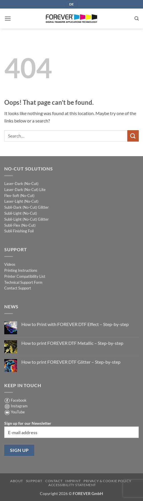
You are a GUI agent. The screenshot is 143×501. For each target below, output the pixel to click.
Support (34, 481)
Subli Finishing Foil (19, 231)
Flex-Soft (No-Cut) (19, 195)
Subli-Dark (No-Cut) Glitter (26, 207)
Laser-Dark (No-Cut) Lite (25, 189)
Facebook (18, 400)
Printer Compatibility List (24, 276)
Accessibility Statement (72, 485)
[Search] (136, 18)
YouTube (18, 412)
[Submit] (133, 135)
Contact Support (17, 288)
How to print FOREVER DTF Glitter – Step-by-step (70, 362)
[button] (7, 18)
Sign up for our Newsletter (71, 429)
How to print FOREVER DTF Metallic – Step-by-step (72, 343)
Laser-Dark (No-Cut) (21, 183)
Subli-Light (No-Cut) (20, 213)
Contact (53, 481)
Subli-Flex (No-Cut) (20, 225)
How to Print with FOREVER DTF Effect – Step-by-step (75, 324)
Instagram (19, 406)
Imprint (73, 481)
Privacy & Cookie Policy (107, 481)
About (16, 481)
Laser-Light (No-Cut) (21, 201)
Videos (9, 264)
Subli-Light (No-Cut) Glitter (26, 219)
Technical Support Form (23, 282)
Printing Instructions (20, 270)
